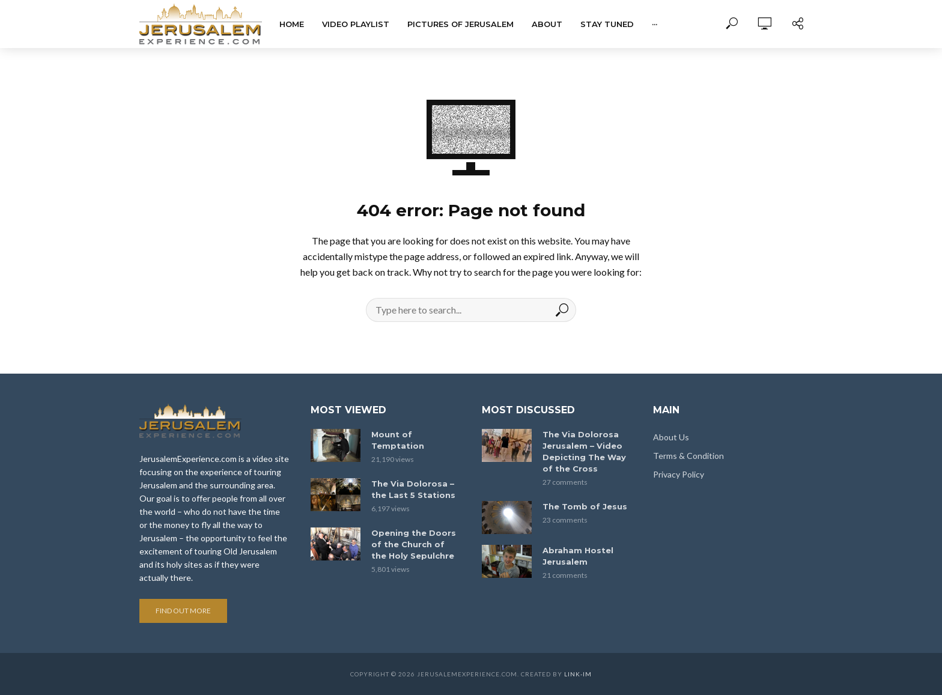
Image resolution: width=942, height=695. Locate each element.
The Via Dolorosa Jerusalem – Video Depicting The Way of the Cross (584, 451)
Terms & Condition (688, 456)
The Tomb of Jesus (584, 506)
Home (291, 24)
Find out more (183, 610)
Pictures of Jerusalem (460, 24)
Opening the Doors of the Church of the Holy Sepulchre (413, 544)
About (547, 24)
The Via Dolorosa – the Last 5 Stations (413, 489)
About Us (671, 437)
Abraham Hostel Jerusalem (577, 555)
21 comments (565, 575)
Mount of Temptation (397, 440)
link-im (578, 674)
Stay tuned (607, 24)
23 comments (565, 519)
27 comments (565, 482)
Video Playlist (355, 24)
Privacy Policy (678, 474)
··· (654, 24)
